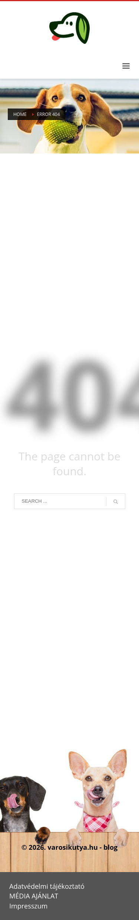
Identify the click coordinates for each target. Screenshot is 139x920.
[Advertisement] (69, 245)
